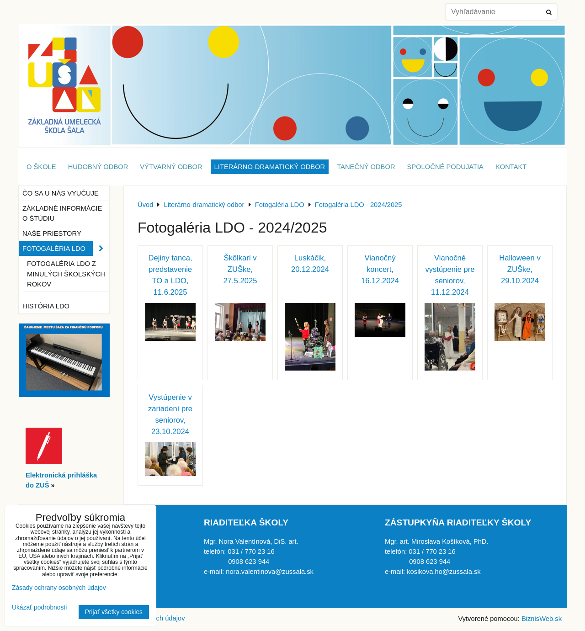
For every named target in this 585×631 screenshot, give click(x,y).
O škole (41, 166)
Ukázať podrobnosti (39, 607)
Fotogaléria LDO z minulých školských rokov (66, 273)
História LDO (45, 306)
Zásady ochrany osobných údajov (59, 587)
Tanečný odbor (366, 166)
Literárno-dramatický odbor (269, 166)
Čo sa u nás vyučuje (60, 193)
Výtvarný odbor (171, 166)
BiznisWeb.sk (541, 618)
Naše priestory (51, 233)
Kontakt (510, 166)
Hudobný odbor (98, 166)
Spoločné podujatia (445, 166)
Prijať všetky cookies (114, 612)
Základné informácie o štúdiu (62, 213)
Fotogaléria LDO (65, 248)
